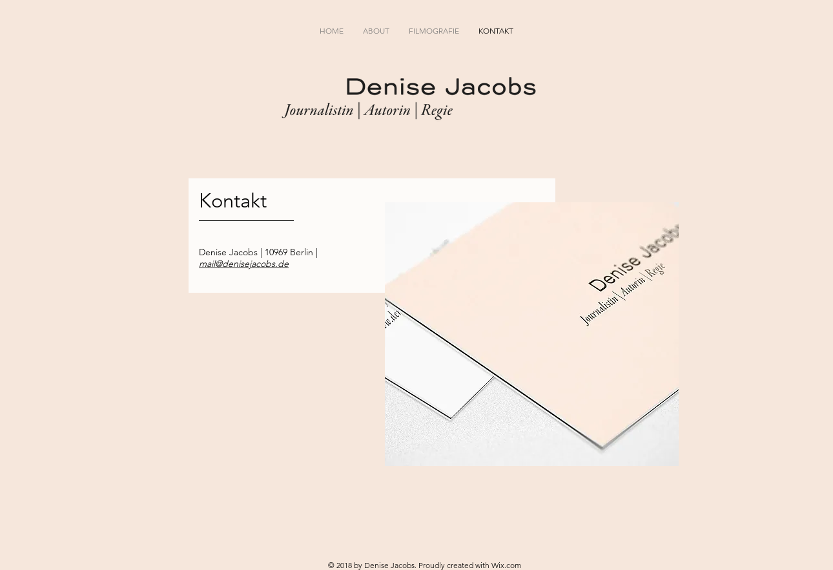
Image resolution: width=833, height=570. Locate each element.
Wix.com (506, 565)
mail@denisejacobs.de (244, 263)
